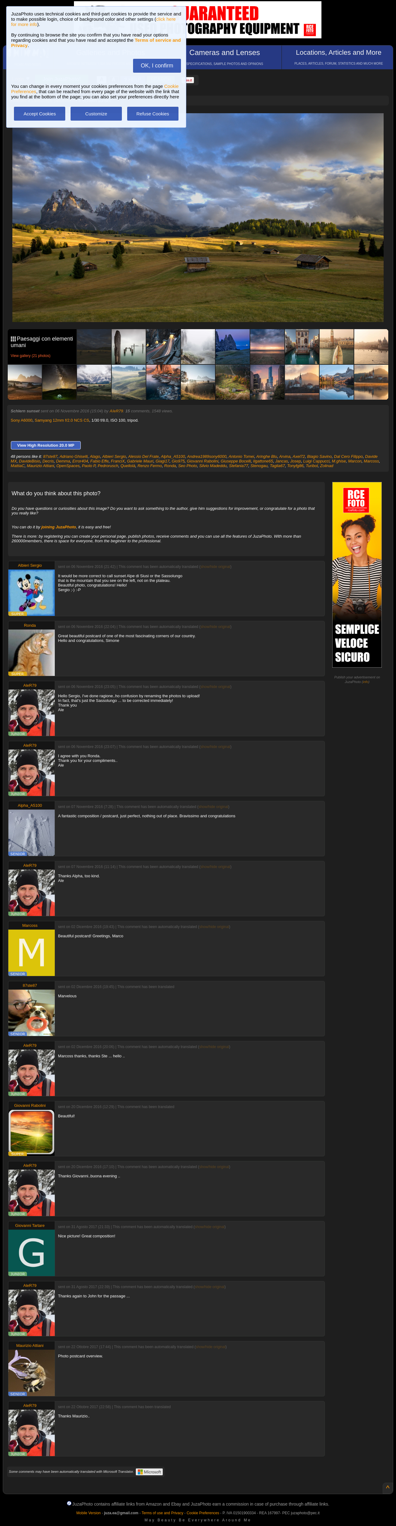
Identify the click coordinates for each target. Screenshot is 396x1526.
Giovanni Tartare (30, 1225)
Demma (63, 461)
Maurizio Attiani (40, 465)
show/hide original (215, 567)
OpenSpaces (68, 465)
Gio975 (178, 461)
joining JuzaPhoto (58, 527)
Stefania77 (238, 465)
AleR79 (116, 411)
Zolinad (327, 465)
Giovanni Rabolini (202, 461)
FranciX (118, 461)
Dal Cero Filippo (348, 456)
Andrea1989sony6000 (206, 456)
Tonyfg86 (295, 465)
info (365, 682)
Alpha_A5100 (173, 456)
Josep (295, 461)
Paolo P (89, 465)
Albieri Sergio (114, 456)
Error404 (80, 461)
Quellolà (127, 465)
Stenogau (259, 465)
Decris (48, 461)
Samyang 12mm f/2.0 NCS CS (62, 420)
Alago (95, 456)
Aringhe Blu (266, 456)
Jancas (281, 461)
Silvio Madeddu (213, 465)
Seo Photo (187, 465)
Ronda (170, 465)
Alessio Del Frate (143, 456)
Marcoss (371, 461)
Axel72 (299, 456)
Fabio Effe (99, 461)
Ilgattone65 (263, 461)
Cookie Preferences (203, 1513)
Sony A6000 (21, 420)
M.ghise (339, 461)
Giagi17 (163, 461)
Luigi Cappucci (316, 461)
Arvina (285, 456)
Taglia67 (277, 465)
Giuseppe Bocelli (236, 461)
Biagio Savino (319, 456)
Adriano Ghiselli (73, 456)
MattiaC (18, 465)
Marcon (354, 461)
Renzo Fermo (149, 465)
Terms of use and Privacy (162, 1513)
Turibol (312, 465)
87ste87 (50, 456)
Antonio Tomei (241, 456)
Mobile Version (88, 1513)
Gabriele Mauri (140, 461)
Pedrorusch (108, 465)
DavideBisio (29, 461)
